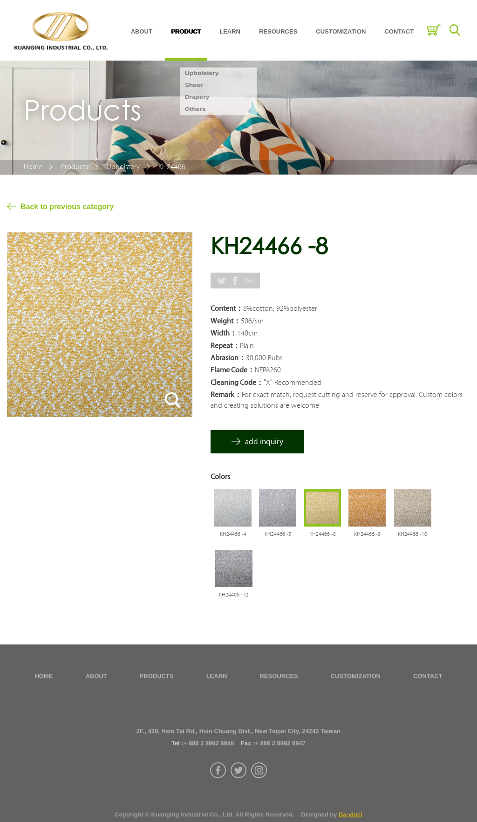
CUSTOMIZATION (341, 31)
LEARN (229, 31)
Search (454, 30)
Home (33, 167)
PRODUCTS (157, 678)
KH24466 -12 (233, 595)
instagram (259, 793)
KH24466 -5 (278, 534)
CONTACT (399, 31)
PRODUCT (186, 31)
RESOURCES (278, 31)
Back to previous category (67, 207)
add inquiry (264, 441)
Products (74, 167)
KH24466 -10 (412, 534)
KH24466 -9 (367, 534)
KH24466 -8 (322, 534)
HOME (43, 678)
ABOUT (141, 31)
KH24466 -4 (233, 534)
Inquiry (433, 30)
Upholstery (123, 167)
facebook (218, 793)
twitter (238, 793)
